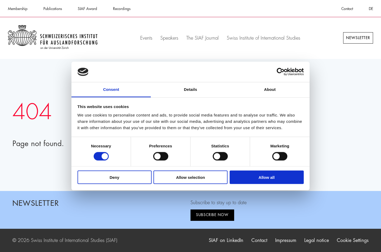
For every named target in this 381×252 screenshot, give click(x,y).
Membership (18, 9)
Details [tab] (190, 89)
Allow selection (190, 177)
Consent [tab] (111, 89)
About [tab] (270, 89)
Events (146, 38)
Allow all (266, 177)
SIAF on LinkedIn (226, 240)
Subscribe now (212, 215)
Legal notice (316, 240)
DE (371, 9)
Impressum (285, 240)
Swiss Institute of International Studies (263, 38)
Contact (347, 9)
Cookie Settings (353, 240)
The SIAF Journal (202, 38)
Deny (114, 177)
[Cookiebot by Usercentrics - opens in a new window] (280, 72)
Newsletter (358, 38)
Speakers (169, 38)
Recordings (121, 9)
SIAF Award (87, 9)
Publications (52, 9)
